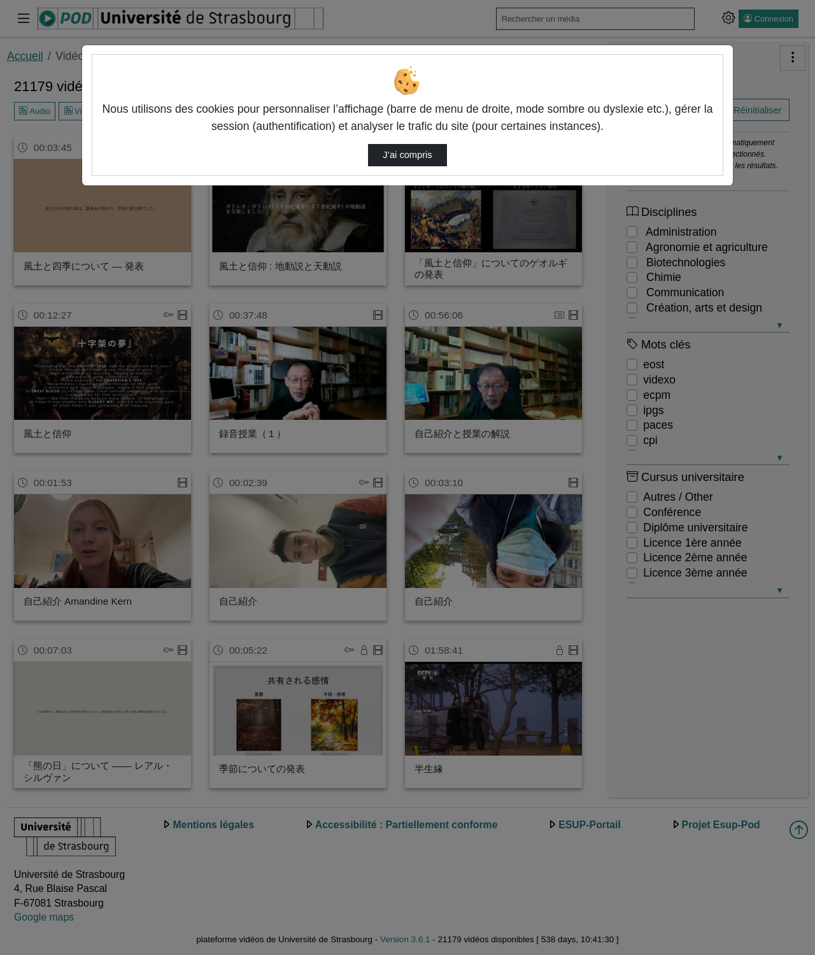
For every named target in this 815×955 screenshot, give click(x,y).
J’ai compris (407, 155)
